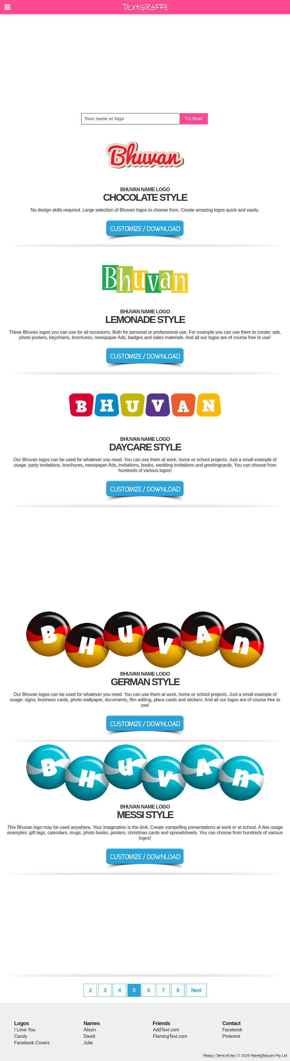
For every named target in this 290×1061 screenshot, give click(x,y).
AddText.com (166, 1029)
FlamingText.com (170, 1036)
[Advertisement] (145, 63)
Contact (231, 1023)
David (89, 1036)
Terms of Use (225, 1055)
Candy (20, 1036)
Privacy (208, 1055)
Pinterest (231, 1036)
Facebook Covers (32, 1042)
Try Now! (193, 118)
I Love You (24, 1029)
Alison (90, 1029)
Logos (21, 1023)
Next (196, 990)
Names (92, 1023)
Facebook (232, 1029)
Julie (88, 1042)
